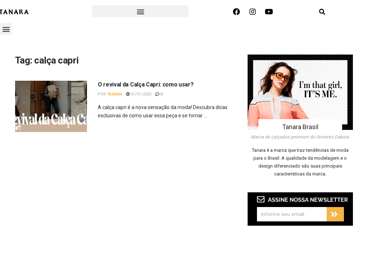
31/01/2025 (138, 94)
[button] (140, 11)
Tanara (114, 94)
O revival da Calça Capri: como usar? (145, 84)
